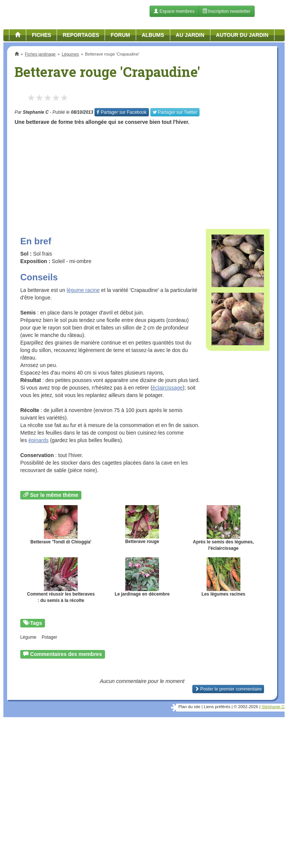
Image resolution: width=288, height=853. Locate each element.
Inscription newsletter (226, 11)
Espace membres (174, 11)
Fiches (41, 35)
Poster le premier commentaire (228, 689)
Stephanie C (36, 112)
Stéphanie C (273, 706)
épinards (38, 440)
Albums (153, 35)
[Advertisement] (142, 174)
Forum (120, 35)
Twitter (175, 112)
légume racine (83, 290)
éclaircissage (167, 388)
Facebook (121, 112)
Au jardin (190, 35)
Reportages (81, 35)
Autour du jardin (242, 35)
